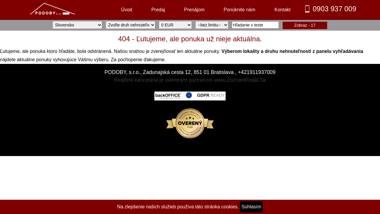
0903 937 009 (334, 9)
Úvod (126, 9)
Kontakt (282, 9)
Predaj (158, 9)
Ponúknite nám (239, 9)
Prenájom (194, 9)
